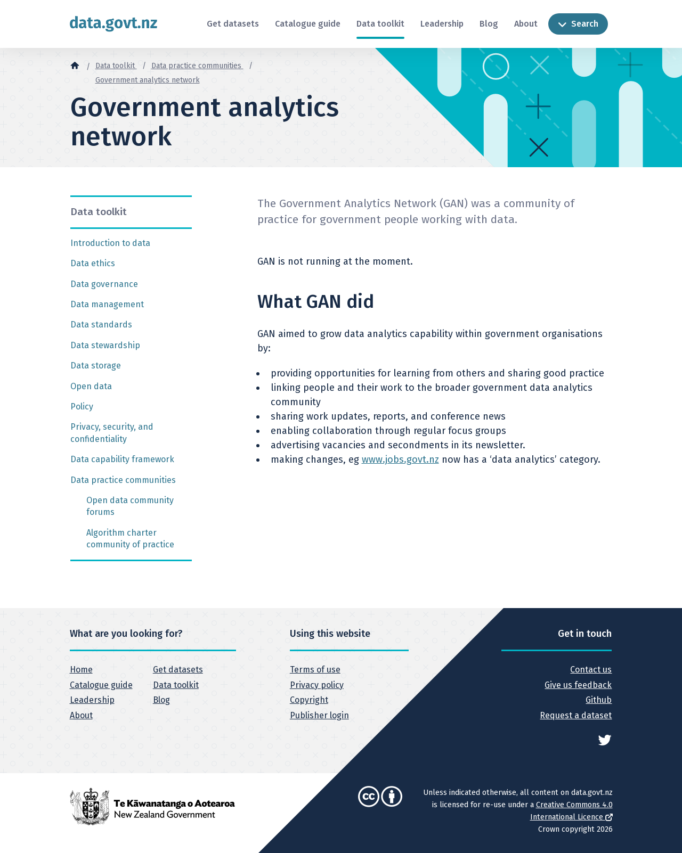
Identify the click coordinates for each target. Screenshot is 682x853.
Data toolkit (380, 24)
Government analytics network (147, 80)
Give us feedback (578, 685)
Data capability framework (122, 459)
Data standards (101, 324)
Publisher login (319, 715)
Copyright (309, 700)
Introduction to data (110, 243)
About (526, 24)
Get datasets (233, 24)
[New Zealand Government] (152, 805)
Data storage (95, 365)
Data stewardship (105, 345)
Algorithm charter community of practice (130, 538)
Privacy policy (317, 685)
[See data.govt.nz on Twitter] (604, 738)
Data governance (104, 284)
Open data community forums (130, 506)
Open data (91, 386)
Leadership (442, 24)
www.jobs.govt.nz (400, 459)
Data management (107, 304)
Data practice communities (197, 65)
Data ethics (92, 263)
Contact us (591, 670)
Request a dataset (576, 715)
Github (599, 700)
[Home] (74, 65)
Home (81, 670)
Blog (489, 24)
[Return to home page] (113, 23)
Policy (81, 406)
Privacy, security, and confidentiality (111, 433)
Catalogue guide (307, 24)
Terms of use (315, 670)
